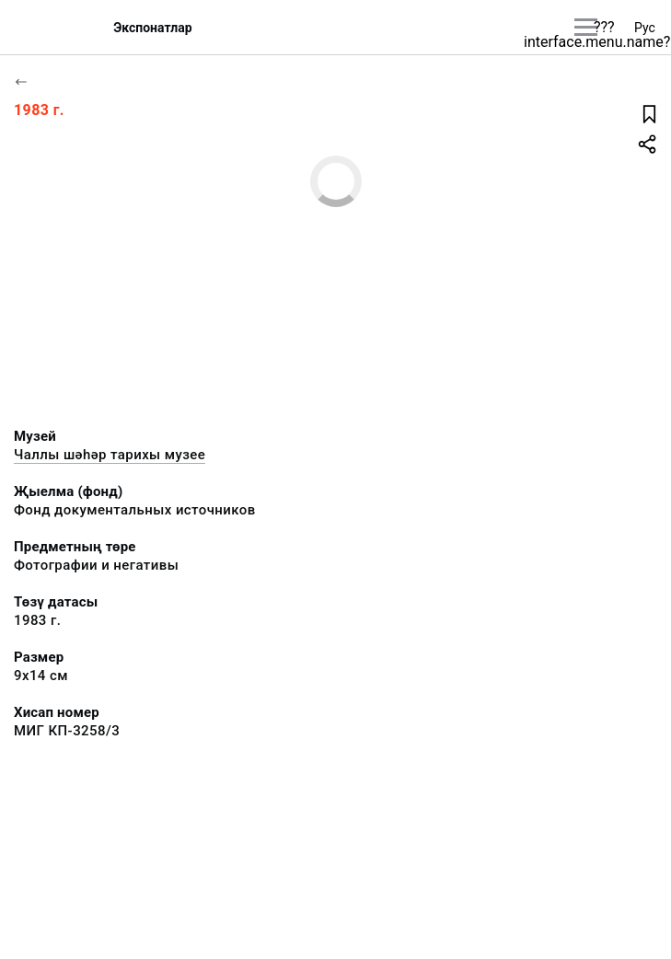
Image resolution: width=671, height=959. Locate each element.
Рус (644, 27)
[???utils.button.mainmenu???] (586, 27)
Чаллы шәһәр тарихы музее (109, 454)
